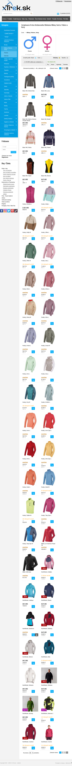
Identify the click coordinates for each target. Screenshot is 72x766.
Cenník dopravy (17, 19)
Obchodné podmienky (9, 186)
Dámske (47, 51)
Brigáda (4, 203)
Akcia (52, 64)
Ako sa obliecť (7, 176)
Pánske (30, 51)
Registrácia (67, 1)
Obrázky (55, 57)
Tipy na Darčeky (7, 170)
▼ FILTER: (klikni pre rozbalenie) (33, 62)
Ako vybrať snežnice (8, 178)
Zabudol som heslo (7, 155)
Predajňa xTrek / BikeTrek (8, 205)
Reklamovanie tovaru (8, 184)
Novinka (65, 64)
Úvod (22, 32)
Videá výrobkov (6, 202)
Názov (32, 57)
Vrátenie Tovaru (7, 190)
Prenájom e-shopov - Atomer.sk (63, 763)
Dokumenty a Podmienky (8, 182)
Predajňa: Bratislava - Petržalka (60, 19)
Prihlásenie (59, 1)
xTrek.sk (4, 19)
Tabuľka (64, 57)
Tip (48, 64)
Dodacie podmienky (8, 188)
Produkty (9, 19)
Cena (39, 57)
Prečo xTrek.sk (7, 180)
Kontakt (49, 19)
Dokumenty (31, 19)
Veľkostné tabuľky (6, 200)
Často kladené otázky (40, 19)
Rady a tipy (24, 19)
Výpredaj (58, 64)
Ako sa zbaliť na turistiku (9, 172)
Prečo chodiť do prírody (9, 174)
